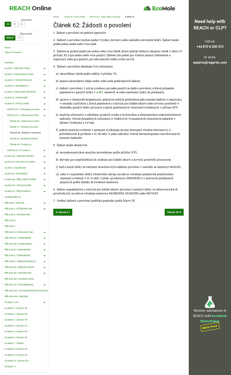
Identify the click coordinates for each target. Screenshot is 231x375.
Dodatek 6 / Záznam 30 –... (17, 337)
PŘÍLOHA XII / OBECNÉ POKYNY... (20, 267)
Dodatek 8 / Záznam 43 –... (17, 349)
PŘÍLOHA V (10, 226)
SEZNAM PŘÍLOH (13, 197)
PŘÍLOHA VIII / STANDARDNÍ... (19, 244)
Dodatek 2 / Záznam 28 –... (17, 314)
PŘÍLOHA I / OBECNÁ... (15, 203)
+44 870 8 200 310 (210, 47)
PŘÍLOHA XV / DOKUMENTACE (19, 284)
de (14, 24)
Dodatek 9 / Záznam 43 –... (17, 355)
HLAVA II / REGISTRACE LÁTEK (19, 74)
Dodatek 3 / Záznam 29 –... (17, 319)
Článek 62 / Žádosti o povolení (25, 132)
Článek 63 (174, 212)
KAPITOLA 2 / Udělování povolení (23, 115)
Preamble (9, 62)
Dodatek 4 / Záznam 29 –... (17, 325)
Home (7, 47)
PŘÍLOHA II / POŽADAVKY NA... (19, 208)
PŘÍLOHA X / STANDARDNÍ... (18, 255)
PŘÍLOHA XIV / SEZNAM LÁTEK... (20, 279)
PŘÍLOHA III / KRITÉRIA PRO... (18, 214)
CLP (19, 38)
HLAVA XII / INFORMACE (16, 173)
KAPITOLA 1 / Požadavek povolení (23, 109)
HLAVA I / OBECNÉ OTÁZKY (17, 68)
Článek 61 (63, 212)
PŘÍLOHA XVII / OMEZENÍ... (17, 296)
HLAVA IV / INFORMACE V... (17, 86)
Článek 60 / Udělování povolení (24, 121)
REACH (30, 8)
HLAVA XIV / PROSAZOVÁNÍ (18, 185)
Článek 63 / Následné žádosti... (24, 138)
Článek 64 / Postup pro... (21, 144)
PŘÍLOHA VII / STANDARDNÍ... (18, 238)
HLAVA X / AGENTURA (15, 168)
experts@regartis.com (210, 62)
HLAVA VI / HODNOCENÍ (16, 97)
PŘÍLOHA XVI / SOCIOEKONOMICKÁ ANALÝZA (26, 290)
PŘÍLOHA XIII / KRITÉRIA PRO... (19, 273)
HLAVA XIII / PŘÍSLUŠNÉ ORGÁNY (20, 179)
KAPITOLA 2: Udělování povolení (105, 17)
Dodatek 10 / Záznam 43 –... (18, 360)
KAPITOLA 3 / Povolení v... (19, 150)
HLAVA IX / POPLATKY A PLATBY (20, 162)
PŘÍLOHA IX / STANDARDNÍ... (18, 249)
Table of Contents (13, 52)
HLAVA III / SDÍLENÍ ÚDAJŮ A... (19, 80)
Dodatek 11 (10, 366)
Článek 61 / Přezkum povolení (24, 127)
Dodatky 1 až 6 (12, 302)
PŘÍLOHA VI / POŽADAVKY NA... (19, 232)
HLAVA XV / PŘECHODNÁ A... (18, 191)
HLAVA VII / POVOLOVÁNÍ (17, 103)
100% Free (210, 327)
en (21, 24)
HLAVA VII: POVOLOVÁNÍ (74, 17)
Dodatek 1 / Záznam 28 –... (17, 308)
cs (7, 24)
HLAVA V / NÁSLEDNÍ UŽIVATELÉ (20, 92)
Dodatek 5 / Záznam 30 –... (17, 331)
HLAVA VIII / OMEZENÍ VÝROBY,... (20, 156)
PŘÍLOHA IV (10, 220)
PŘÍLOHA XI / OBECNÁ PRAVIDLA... (21, 261)
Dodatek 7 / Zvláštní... (15, 343)
